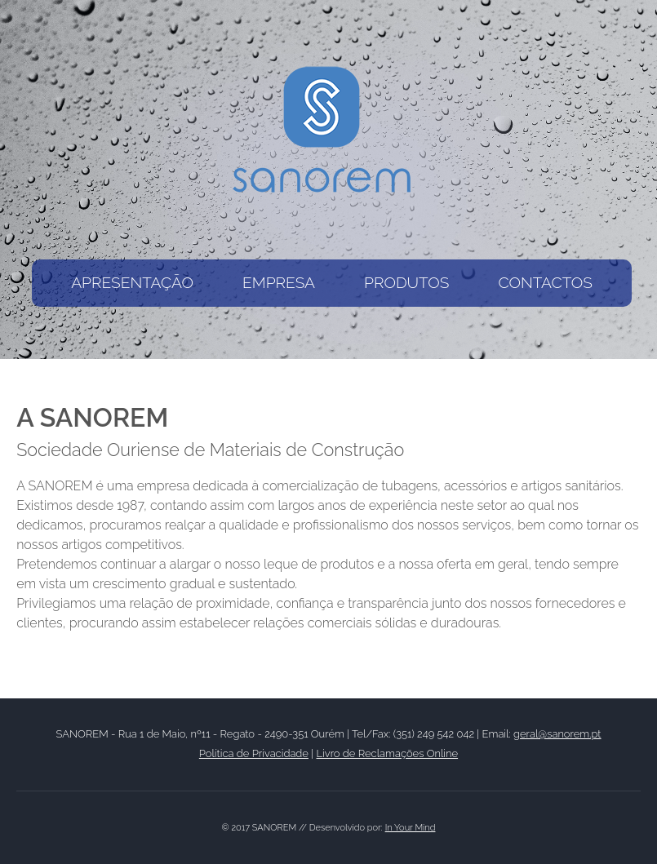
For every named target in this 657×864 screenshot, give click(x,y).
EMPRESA (278, 282)
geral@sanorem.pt (557, 734)
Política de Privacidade (254, 753)
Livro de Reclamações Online (388, 753)
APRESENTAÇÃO (132, 282)
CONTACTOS (545, 282)
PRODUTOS (406, 282)
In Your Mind (410, 827)
